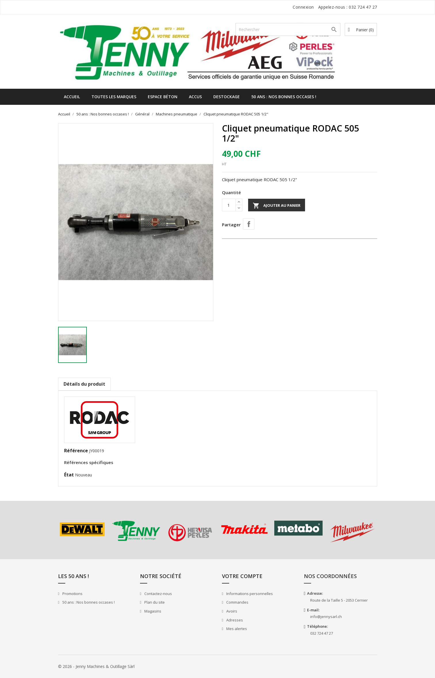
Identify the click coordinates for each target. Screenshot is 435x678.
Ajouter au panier (276, 205)
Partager (248, 224)
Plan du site (154, 602)
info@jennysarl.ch (326, 616)
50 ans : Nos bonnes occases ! (283, 96)
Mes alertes (236, 628)
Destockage (226, 96)
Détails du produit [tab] (84, 384)
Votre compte (242, 576)
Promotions (72, 593)
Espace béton (162, 96)
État (69, 475)
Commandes (236, 602)
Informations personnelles (249, 593)
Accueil (72, 96)
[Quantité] (229, 205)
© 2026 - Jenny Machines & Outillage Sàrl (96, 666)
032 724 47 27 (363, 7)
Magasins (152, 611)
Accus (195, 96)
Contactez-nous (157, 593)
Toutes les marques (113, 96)
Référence (76, 450)
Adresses (234, 620)
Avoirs (231, 611)
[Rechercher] (287, 29)
